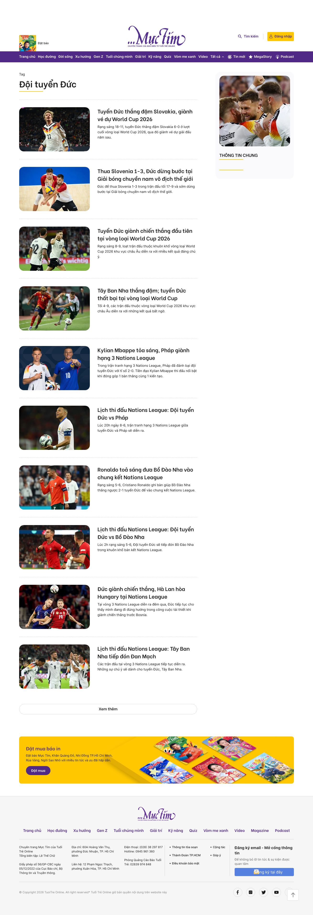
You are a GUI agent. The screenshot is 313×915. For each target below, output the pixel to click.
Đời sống (66, 57)
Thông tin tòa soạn (185, 847)
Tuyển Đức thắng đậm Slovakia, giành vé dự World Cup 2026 (145, 114)
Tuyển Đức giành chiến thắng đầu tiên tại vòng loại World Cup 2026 (144, 234)
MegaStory (260, 56)
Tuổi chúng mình (119, 57)
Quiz (167, 57)
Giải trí (140, 57)
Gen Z (98, 57)
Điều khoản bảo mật (185, 863)
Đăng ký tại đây (269, 872)
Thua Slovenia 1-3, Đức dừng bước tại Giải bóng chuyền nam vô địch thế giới (145, 174)
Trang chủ (27, 57)
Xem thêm (108, 709)
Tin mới (236, 56)
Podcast (284, 56)
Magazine (260, 830)
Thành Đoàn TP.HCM (186, 855)
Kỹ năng (154, 57)
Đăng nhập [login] (280, 36)
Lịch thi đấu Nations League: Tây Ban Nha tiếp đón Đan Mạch (143, 652)
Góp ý (217, 855)
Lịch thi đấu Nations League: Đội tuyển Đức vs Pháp (145, 413)
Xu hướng (83, 57)
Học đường (47, 57)
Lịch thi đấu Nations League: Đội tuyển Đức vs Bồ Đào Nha (145, 532)
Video (203, 57)
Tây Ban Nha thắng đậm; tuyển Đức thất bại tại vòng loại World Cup (141, 294)
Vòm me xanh (185, 57)
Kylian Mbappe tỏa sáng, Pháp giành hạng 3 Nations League (143, 353)
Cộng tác (219, 847)
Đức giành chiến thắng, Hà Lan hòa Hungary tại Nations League (141, 592)
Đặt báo (43, 43)
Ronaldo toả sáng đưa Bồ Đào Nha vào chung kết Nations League (145, 473)
